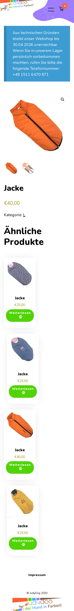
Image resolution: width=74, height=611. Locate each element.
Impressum (37, 575)
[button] (62, 99)
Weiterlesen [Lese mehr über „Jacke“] (20, 313)
